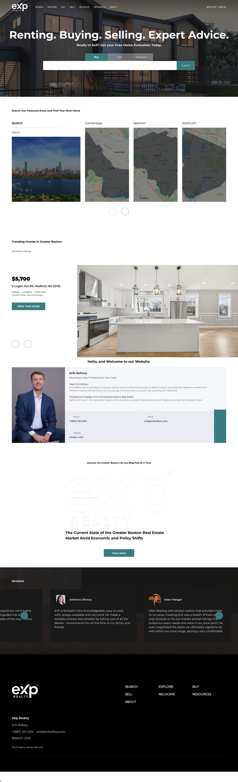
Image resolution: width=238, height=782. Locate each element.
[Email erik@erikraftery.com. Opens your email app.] (51, 731)
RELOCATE (84, 7)
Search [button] (39, 7)
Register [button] (211, 7)
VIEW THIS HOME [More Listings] (28, 306)
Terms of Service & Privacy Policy (139, 762)
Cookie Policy (161, 762)
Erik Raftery (78, 373)
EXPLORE (52, 7)
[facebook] (220, 414)
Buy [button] (63, 7)
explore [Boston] (16, 132)
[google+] (220, 438)
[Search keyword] (110, 65)
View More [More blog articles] (119, 553)
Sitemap (209, 762)
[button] (20, 7)
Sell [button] (72, 7)
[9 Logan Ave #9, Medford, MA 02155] (157, 356)
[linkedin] (220, 420)
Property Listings (196, 762)
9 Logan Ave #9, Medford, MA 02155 (36, 286)
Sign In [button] (222, 7)
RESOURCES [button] (100, 7)
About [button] (113, 7)
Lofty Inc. (27, 762)
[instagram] (220, 432)
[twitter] (220, 426)
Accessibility (220, 762)
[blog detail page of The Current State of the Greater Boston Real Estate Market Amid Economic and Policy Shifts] (119, 507)
